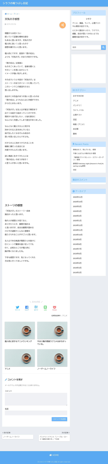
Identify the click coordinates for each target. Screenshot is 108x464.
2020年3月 (77, 211)
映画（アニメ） (79, 124)
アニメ (64, 316)
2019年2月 (77, 273)
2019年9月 (77, 240)
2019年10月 (77, 235)
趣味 (75, 134)
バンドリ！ (77, 105)
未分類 (75, 129)
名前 (6, 409)
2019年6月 (77, 254)
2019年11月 (77, 230)
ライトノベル (78, 110)
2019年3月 (77, 268)
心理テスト (77, 115)
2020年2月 (77, 216)
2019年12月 (77, 225)
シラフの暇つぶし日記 (15, 3)
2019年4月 (77, 263)
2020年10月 (77, 202)
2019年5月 (77, 258)
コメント (8, 391)
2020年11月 (77, 197)
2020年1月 (77, 221)
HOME (54, 455)
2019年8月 (77, 244)
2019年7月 (77, 249)
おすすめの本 (78, 96)
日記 (75, 120)
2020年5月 (77, 207)
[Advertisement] (36, 182)
